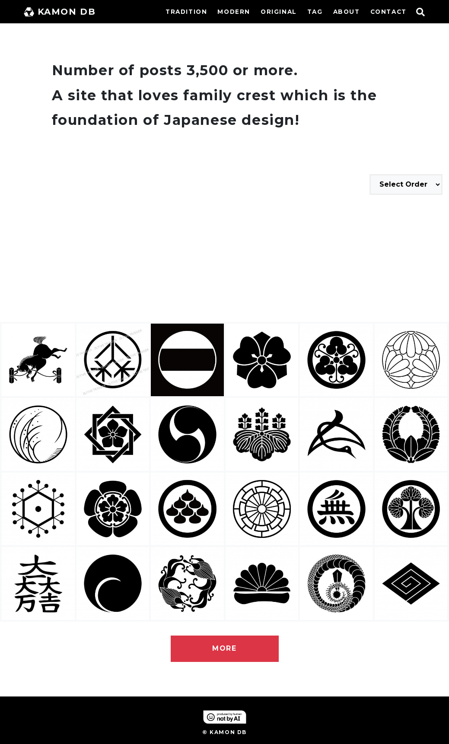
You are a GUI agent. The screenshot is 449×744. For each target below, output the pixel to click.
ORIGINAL (279, 11)
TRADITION (186, 11)
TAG (315, 11)
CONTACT (388, 11)
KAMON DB (60, 11)
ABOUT (346, 11)
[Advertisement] (224, 259)
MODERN (233, 11)
